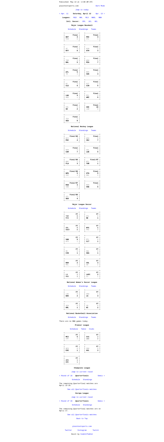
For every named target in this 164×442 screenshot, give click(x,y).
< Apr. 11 (63, 14)
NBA (100, 18)
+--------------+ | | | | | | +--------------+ (72, 37)
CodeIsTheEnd (87, 434)
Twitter (68, 430)
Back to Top (82, 419)
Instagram (81, 430)
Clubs (91, 329)
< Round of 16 (65, 376)
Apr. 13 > (100, 14)
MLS (87, 18)
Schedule (72, 29)
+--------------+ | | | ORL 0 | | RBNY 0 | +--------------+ (72, 228)
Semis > (101, 376)
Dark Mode (100, 6)
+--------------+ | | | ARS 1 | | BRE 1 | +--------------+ (72, 360)
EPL (83, 21)
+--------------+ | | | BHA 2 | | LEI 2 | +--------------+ (92, 337)
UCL (90, 21)
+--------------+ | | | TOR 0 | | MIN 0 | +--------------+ (72, 216)
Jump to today (82, 10)
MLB (74, 18)
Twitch (96, 430)
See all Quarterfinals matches (82, 389)
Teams (93, 29)
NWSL (94, 18)
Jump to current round (82, 372)
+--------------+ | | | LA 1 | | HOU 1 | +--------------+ (72, 274)
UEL (96, 21)
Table (83, 329)
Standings (83, 29)
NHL (80, 18)
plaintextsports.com (81, 426)
